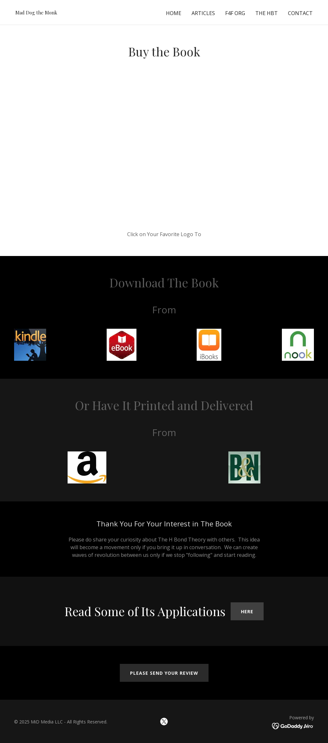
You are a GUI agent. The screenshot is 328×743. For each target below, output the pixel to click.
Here (247, 611)
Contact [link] (300, 13)
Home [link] (173, 13)
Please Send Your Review (164, 673)
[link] (36, 12)
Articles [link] (203, 13)
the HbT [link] (266, 13)
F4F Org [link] (235, 13)
